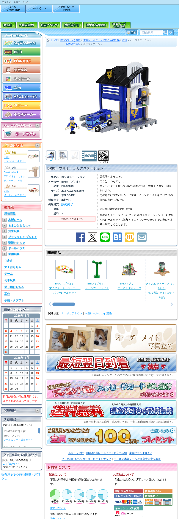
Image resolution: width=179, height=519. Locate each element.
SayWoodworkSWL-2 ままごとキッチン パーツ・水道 (14, 176)
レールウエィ (39, 8)
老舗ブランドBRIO (140, 452)
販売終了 (67, 204)
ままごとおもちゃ (19, 225)
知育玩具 (13, 231)
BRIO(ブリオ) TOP (70, 40)
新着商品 (9, 213)
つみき (8, 260)
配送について (58, 508)
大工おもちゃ (12, 267)
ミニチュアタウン (71, 313)
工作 (7, 293)
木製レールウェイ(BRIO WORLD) (101, 40)
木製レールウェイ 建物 (98, 313)
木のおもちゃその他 (66, 8)
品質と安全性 (76, 452)
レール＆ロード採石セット (18, 440)
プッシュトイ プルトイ (22, 236)
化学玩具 (9, 280)
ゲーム (8, 273)
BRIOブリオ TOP (13, 8)
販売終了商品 (73, 44)
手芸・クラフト (14, 300)
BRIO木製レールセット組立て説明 (106, 452)
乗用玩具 (13, 254)
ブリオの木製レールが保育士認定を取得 (137, 458)
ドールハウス (16, 248)
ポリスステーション (141, 40)
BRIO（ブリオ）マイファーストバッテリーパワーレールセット (65, 277)
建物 (124, 40)
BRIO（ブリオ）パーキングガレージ (129, 275)
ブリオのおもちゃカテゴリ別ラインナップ (86, 458)
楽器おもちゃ (16, 242)
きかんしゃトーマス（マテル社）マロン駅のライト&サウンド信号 (161, 279)
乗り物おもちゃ (14, 287)
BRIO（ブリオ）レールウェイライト (97, 275)
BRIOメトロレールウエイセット (15, 195)
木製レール (15, 219)
